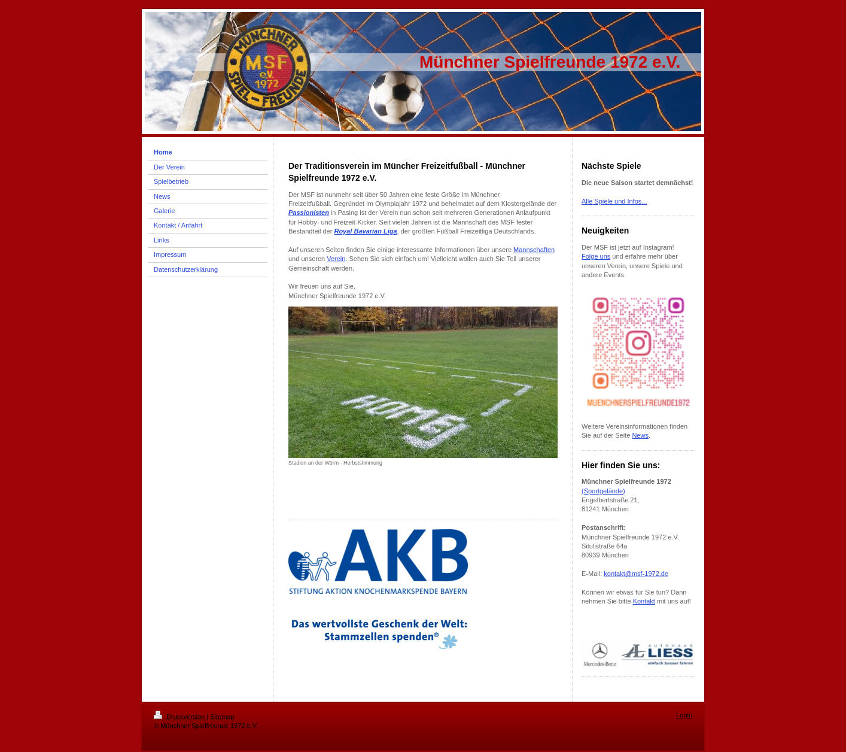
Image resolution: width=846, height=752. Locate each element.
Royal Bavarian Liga (365, 231)
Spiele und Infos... (619, 201)
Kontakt (644, 601)
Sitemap (222, 716)
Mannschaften (534, 249)
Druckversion (180, 716)
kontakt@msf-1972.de (636, 573)
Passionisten (308, 212)
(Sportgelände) (603, 491)
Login (684, 714)
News (640, 435)
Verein (336, 258)
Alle (587, 201)
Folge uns (596, 256)
